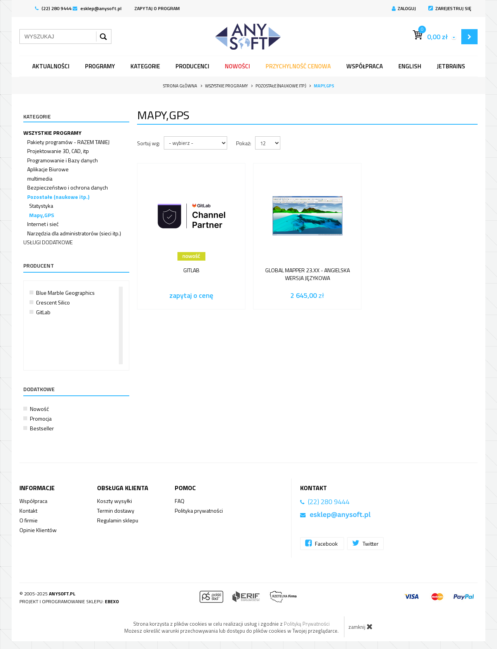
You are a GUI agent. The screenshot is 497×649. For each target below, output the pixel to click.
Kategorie (145, 66)
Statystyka (41, 206)
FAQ (179, 501)
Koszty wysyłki (114, 501)
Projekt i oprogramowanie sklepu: (69, 601)
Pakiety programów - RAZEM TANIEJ (68, 142)
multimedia (39, 178)
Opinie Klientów (38, 530)
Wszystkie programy (52, 133)
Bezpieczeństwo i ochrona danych (67, 187)
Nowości (237, 66)
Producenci (192, 66)
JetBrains (451, 66)
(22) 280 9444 (53, 8)
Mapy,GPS (41, 215)
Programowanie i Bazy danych (62, 160)
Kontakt (28, 510)
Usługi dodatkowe (48, 242)
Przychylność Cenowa (298, 66)
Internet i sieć (43, 224)
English (409, 66)
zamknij (360, 626)
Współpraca (364, 66)
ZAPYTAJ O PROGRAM (157, 8)
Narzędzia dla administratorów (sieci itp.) (74, 233)
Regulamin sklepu (117, 520)
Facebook (322, 543)
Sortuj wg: (148, 143)
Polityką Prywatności (307, 624)
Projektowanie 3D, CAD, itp (58, 151)
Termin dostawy (115, 510)
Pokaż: (243, 143)
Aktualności (51, 66)
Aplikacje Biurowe (48, 169)
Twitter (365, 543)
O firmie (28, 520)
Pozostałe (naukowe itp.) (58, 197)
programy (100, 66)
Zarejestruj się (449, 8)
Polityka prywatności (199, 510)
